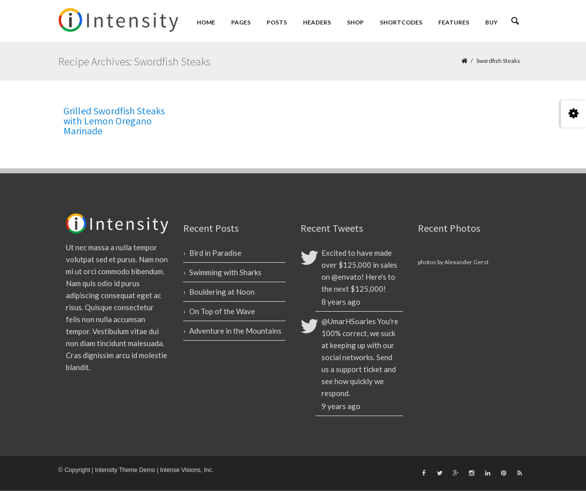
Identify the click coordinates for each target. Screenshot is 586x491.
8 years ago (340, 301)
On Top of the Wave (222, 311)
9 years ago (340, 406)
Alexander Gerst (466, 262)
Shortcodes (401, 22)
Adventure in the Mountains (235, 330)
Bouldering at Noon (222, 291)
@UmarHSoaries (348, 321)
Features (453, 22)
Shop (355, 22)
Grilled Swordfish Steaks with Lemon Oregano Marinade (114, 120)
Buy (491, 22)
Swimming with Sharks (225, 272)
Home (206, 22)
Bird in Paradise (215, 252)
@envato (346, 276)
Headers (317, 22)
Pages (241, 22)
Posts (277, 22)
